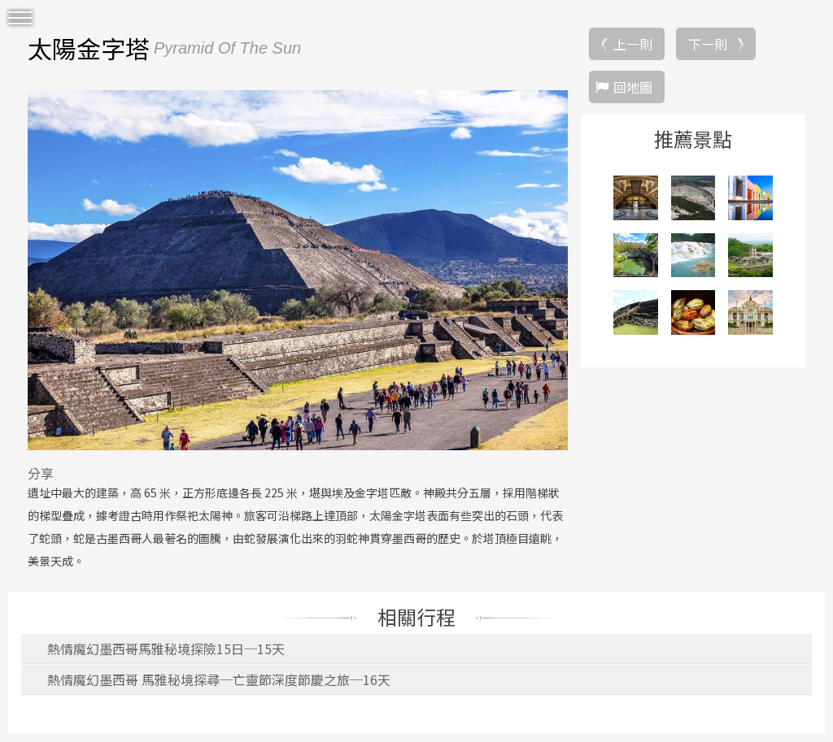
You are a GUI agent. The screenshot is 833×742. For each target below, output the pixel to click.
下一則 (707, 44)
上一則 (632, 44)
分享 (41, 473)
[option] (298, 270)
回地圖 (632, 87)
